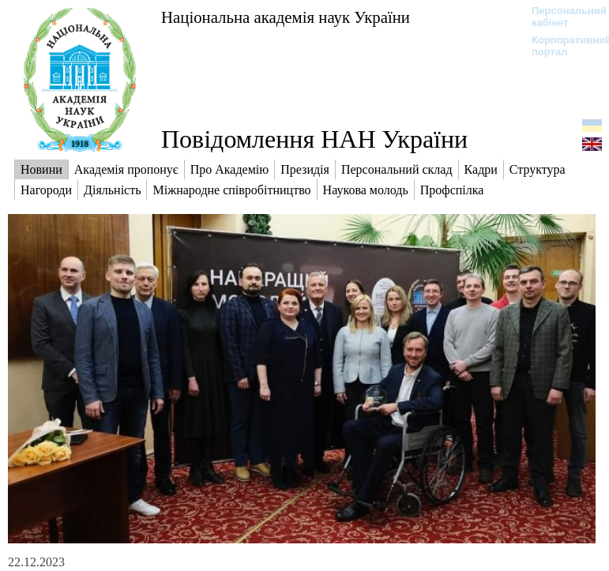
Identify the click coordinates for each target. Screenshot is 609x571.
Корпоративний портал (561, 46)
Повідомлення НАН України (314, 139)
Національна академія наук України (285, 17)
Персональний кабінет (561, 16)
